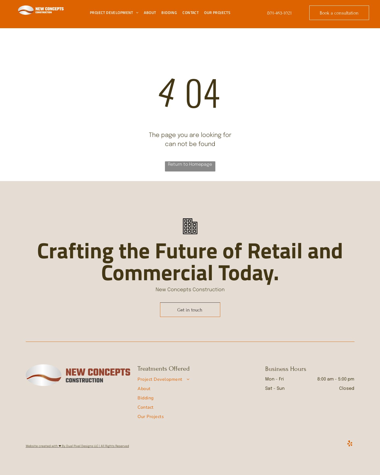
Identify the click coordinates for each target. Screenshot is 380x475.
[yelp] (350, 444)
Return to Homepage (190, 164)
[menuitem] (114, 12)
